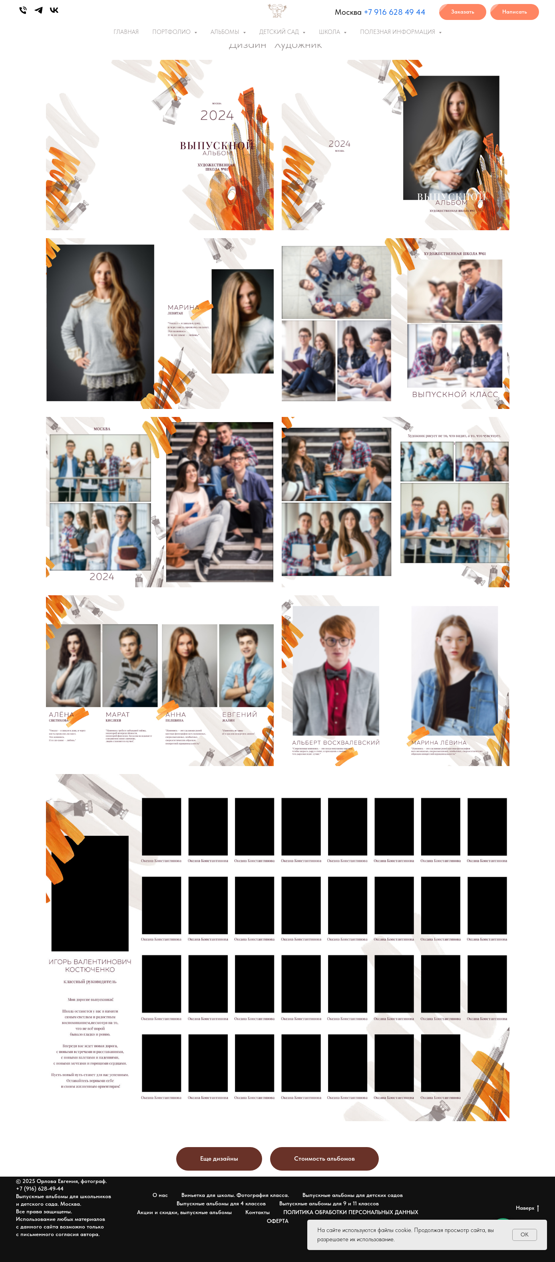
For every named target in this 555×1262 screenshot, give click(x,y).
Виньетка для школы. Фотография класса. (235, 1195)
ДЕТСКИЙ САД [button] (279, 32)
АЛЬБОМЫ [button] (226, 32)
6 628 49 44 (404, 12)
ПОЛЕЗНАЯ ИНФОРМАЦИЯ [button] (398, 32)
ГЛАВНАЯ (126, 32)
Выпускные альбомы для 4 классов (221, 1203)
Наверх (527, 1208)
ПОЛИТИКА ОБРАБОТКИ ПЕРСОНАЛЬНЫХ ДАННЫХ (350, 1212)
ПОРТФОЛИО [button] (172, 32)
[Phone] (23, 10)
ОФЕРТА (277, 1221)
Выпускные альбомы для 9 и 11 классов (329, 1203)
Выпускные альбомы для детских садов (352, 1195)
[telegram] (39, 10)
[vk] (54, 10)
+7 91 (373, 12)
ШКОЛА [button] (330, 32)
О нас (160, 1195)
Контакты (257, 1212)
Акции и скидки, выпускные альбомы (184, 1212)
